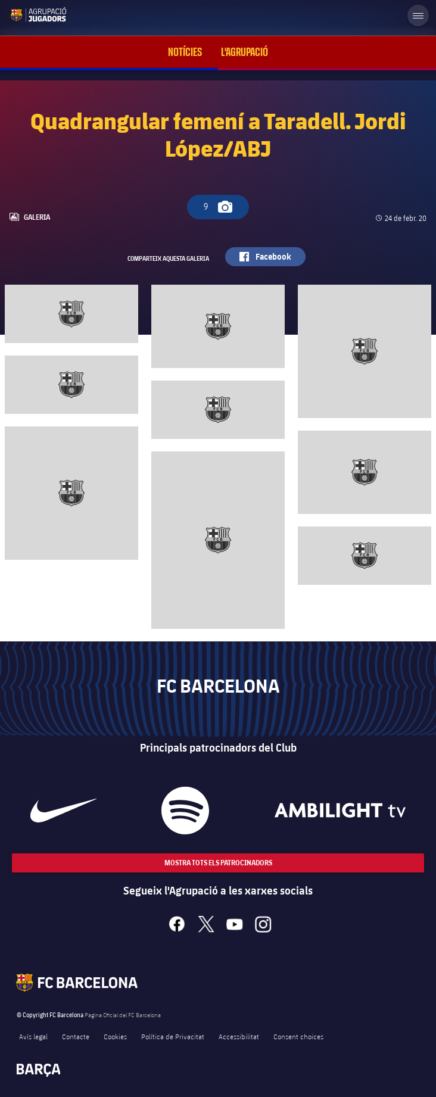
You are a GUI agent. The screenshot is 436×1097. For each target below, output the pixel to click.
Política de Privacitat (172, 1036)
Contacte (75, 1036)
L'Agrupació (244, 52)
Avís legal (33, 1036)
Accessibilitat (239, 1036)
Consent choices (298, 1036)
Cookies (115, 1036)
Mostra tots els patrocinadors (218, 862)
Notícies (185, 52)
